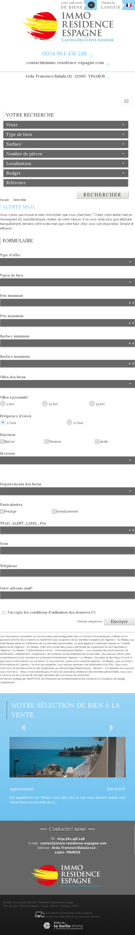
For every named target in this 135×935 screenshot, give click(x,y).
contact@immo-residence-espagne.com (65, 62)
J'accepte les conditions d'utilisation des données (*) (51, 612)
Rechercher (102, 195)
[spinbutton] (67, 302)
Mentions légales (29, 906)
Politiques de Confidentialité (61, 678)
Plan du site (10, 906)
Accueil (4, 200)
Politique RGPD (70, 906)
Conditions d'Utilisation (99, 678)
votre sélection (71, 5)
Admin (54, 906)
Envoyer (119, 621)
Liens (45, 906)
